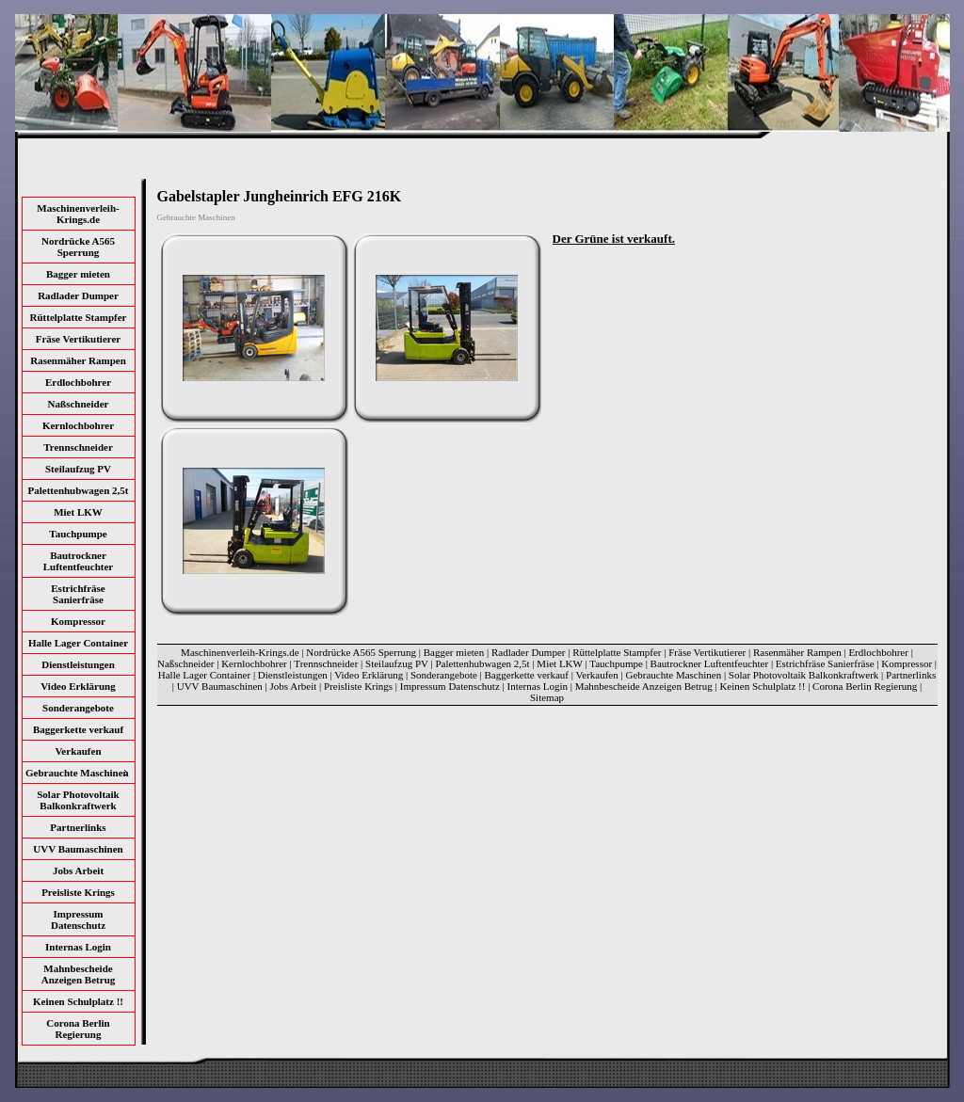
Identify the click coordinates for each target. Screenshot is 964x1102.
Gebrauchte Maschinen (673, 674)
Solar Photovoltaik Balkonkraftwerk (78, 800)
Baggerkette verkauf (78, 729)
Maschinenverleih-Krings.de (78, 213)
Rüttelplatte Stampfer (78, 317)
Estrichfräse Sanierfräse (77, 594)
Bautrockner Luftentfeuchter (78, 561)
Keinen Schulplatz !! (78, 1001)
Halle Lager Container (78, 642)
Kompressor (78, 621)
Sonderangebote (78, 707)
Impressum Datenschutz (78, 919)
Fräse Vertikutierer (78, 338)
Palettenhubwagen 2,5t (78, 490)
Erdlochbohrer (78, 382)
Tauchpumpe (77, 533)
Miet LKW (78, 512)
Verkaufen (78, 751)
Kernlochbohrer (78, 425)
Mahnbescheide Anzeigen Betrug (78, 974)
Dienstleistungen (78, 664)
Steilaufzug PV (78, 468)
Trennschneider (78, 447)
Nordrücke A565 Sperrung (78, 246)
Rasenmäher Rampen (78, 360)
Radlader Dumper (78, 295)
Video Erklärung (77, 686)
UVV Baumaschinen (77, 848)
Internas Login (78, 946)
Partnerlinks (77, 827)
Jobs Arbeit (78, 870)
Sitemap (547, 697)
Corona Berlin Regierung (77, 1028)
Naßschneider (78, 403)
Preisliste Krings (78, 892)
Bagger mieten (78, 273)
